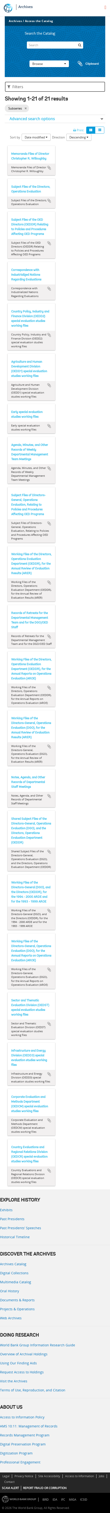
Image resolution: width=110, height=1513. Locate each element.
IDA (55, 1500)
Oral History (9, 1291)
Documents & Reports (17, 1300)
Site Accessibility (49, 1476)
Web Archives (11, 1318)
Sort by (15, 137)
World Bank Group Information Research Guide (37, 1345)
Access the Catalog (39, 21)
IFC (63, 1500)
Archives (25, 7)
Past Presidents (12, 1219)
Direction (58, 137)
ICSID (83, 1500)
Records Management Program (24, 1435)
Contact (9, 1482)
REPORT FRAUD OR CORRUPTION (45, 1488)
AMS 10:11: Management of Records (28, 1426)
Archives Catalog (13, 1264)
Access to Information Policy (22, 1417)
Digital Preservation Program (23, 1444)
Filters (15, 86)
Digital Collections (14, 1273)
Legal (6, 1476)
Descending (78, 137)
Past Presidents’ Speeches (20, 1228)
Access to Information (79, 1476)
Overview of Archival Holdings (24, 1354)
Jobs (101, 1476)
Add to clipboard (49, 167)
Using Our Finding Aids (18, 1363)
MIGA (72, 1500)
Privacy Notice (23, 1476)
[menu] (105, 7)
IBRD (45, 1500)
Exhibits (6, 1210)
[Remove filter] (25, 108)
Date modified (36, 137)
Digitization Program (16, 1453)
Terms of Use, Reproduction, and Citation (32, 1390)
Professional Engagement (20, 1462)
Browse (49, 64)
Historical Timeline (15, 1237)
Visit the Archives (13, 1381)
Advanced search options (32, 118)
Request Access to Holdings (22, 1372)
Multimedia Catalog (15, 1282)
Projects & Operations (17, 1309)
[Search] (55, 45)
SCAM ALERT (10, 1488)
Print (78, 130)
